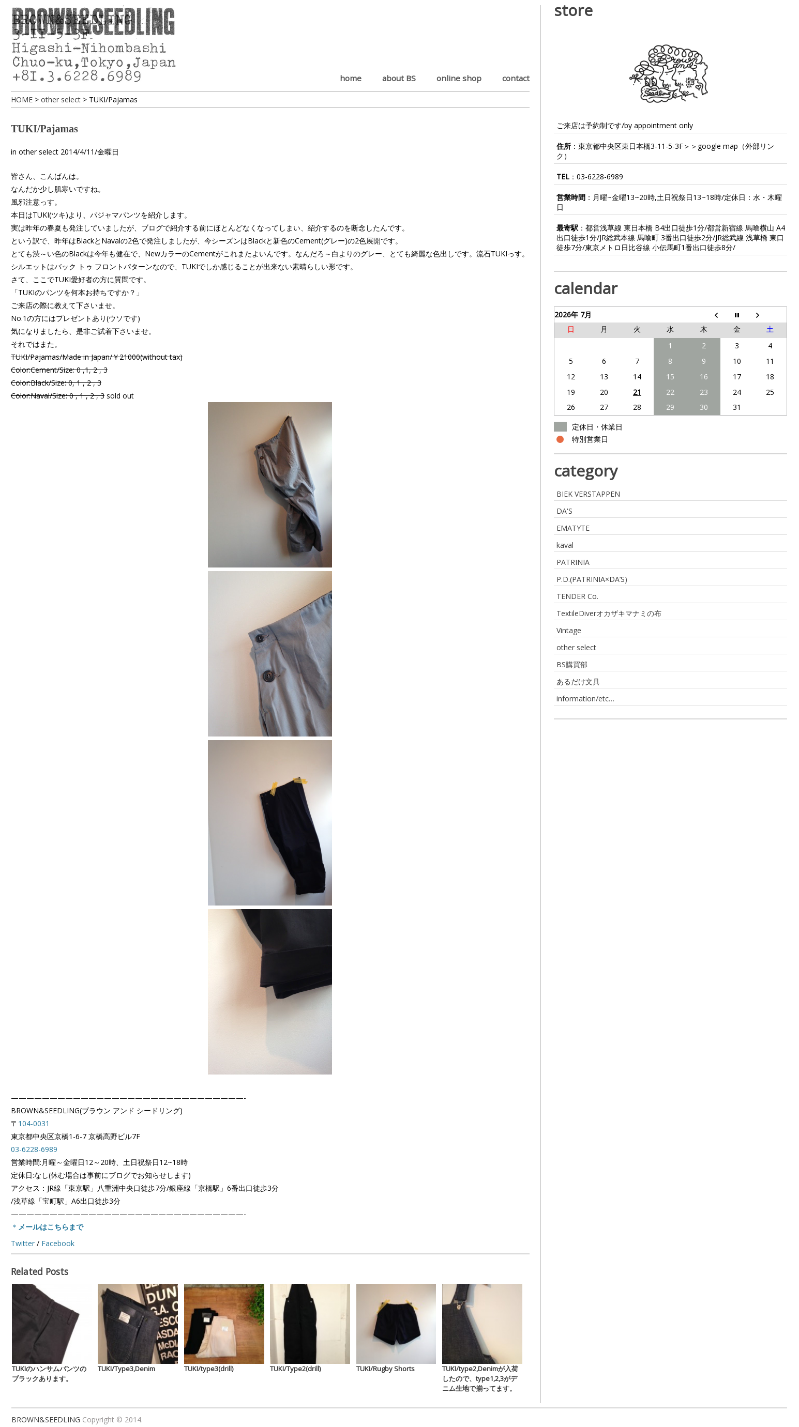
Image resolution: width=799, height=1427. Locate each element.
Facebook (57, 1243)
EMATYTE (573, 528)
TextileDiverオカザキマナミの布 (608, 613)
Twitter (23, 1243)
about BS (399, 78)
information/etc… (585, 698)
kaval (565, 545)
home (350, 78)
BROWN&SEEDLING (45, 1419)
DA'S (564, 511)
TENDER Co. (577, 596)
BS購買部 (571, 664)
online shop (458, 78)
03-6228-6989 (600, 176)
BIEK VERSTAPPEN (588, 494)
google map (718, 146)
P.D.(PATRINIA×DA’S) (591, 579)
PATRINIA (573, 562)
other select (38, 152)
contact (516, 78)
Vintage (568, 630)
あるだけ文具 (578, 681)
